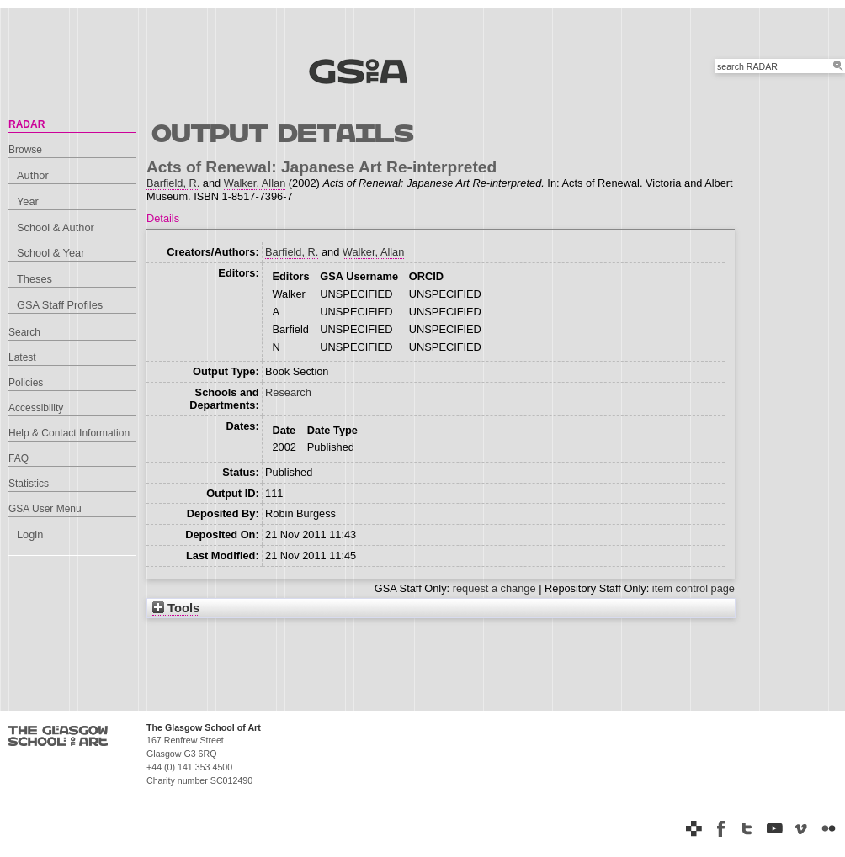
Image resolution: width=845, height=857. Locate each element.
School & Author (55, 227)
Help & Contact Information (69, 433)
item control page (693, 588)
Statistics (28, 483)
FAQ (18, 458)
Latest (22, 357)
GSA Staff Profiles (60, 305)
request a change (494, 588)
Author (33, 175)
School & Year (50, 252)
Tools (175, 608)
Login (30, 534)
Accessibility (35, 408)
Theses (34, 278)
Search (24, 332)
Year (28, 201)
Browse (25, 150)
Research (288, 392)
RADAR (26, 124)
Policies (25, 383)
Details (162, 218)
